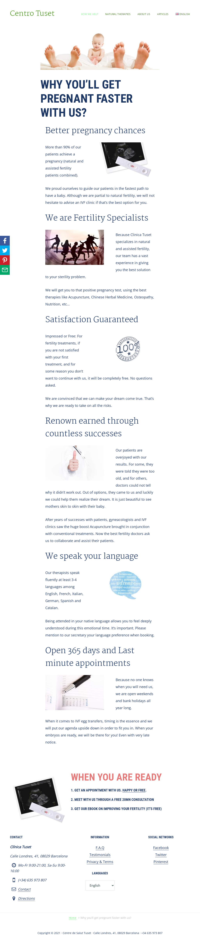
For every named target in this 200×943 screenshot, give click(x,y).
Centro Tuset (32, 14)
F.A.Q (100, 847)
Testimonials (100, 854)
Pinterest (161, 861)
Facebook (161, 847)
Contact (24, 889)
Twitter (161, 854)
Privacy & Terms (100, 861)
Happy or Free (134, 790)
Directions (26, 898)
